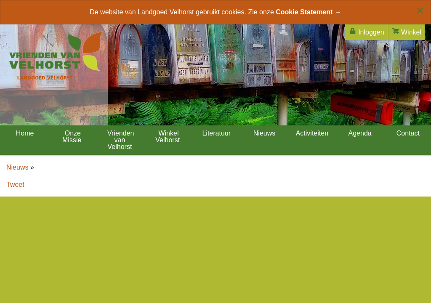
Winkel (406, 31)
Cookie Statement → (308, 12)
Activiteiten (311, 133)
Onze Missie (71, 137)
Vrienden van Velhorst (120, 140)
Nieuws (263, 133)
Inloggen (366, 31)
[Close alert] (420, 10)
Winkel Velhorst (167, 137)
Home (24, 133)
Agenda (359, 133)
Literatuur (215, 133)
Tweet (15, 184)
